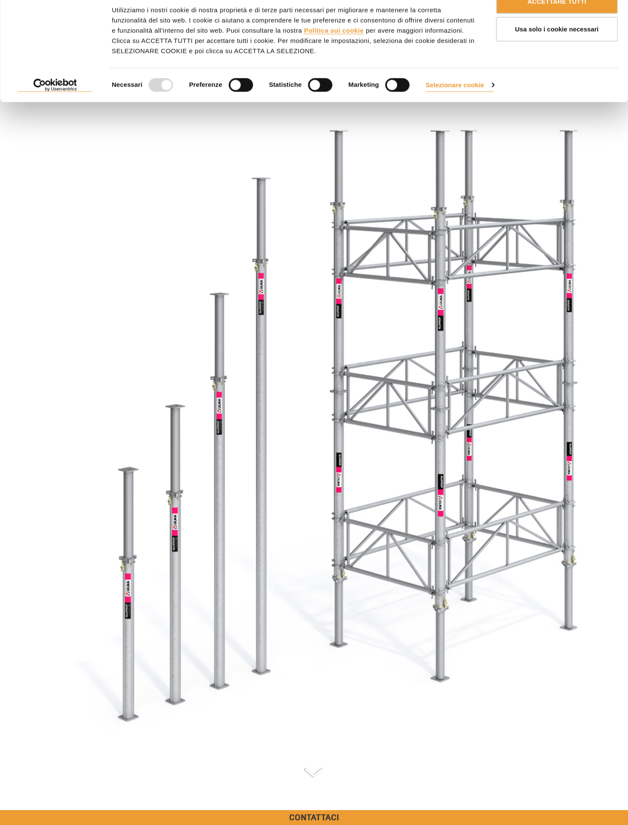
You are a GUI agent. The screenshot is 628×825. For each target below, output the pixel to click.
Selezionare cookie (454, 106)
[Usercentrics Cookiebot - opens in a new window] (55, 106)
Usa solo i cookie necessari (557, 50)
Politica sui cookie (334, 51)
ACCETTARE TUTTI (556, 22)
